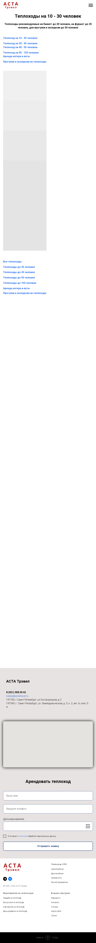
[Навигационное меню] (91, 5)
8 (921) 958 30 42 (16, 692)
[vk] (10, 879)
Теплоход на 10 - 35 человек (20, 38)
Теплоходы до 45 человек (19, 272)
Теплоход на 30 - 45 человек (20, 43)
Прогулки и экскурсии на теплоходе (24, 61)
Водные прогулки (60, 893)
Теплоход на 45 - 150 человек (21, 52)
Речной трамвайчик (59, 882)
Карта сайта (56, 911)
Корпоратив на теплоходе (13, 907)
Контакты (55, 902)
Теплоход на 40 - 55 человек (20, 47)
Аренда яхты (56, 878)
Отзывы (54, 907)
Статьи (54, 916)
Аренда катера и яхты (16, 56)
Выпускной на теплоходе (13, 902)
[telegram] (5, 879)
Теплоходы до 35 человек (19, 267)
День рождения (9, 911)
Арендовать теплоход (48, 781)
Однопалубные (57, 869)
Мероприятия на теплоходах (18, 893)
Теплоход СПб (59, 864)
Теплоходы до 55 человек (19, 277)
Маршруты (55, 898)
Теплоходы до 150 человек (19, 283)
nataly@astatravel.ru (17, 696)
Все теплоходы (12, 261)
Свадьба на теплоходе (12, 898)
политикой (23, 836)
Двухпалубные (57, 873)
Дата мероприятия (13, 819)
